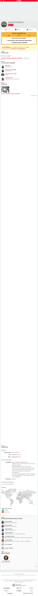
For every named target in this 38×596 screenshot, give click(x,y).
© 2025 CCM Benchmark (19, 582)
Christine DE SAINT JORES (11, 73)
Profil (8, 29)
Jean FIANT (7, 65)
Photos (18, 29)
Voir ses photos (34, 95)
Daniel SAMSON (8, 521)
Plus (36, 566)
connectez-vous (6, 48)
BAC (9, 35)
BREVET (19, 35)
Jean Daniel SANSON (9, 536)
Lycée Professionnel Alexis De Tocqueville (11, 58)
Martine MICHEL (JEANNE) (10, 69)
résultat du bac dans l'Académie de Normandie (20, 40)
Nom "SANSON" (8, 544)
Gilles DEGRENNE (6, 561)
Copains (31, 29)
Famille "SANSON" (9, 548)
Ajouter (11, 25)
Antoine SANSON (9, 532)
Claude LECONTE (9, 77)
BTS (29, 35)
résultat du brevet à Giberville (19, 42)
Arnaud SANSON (8, 540)
